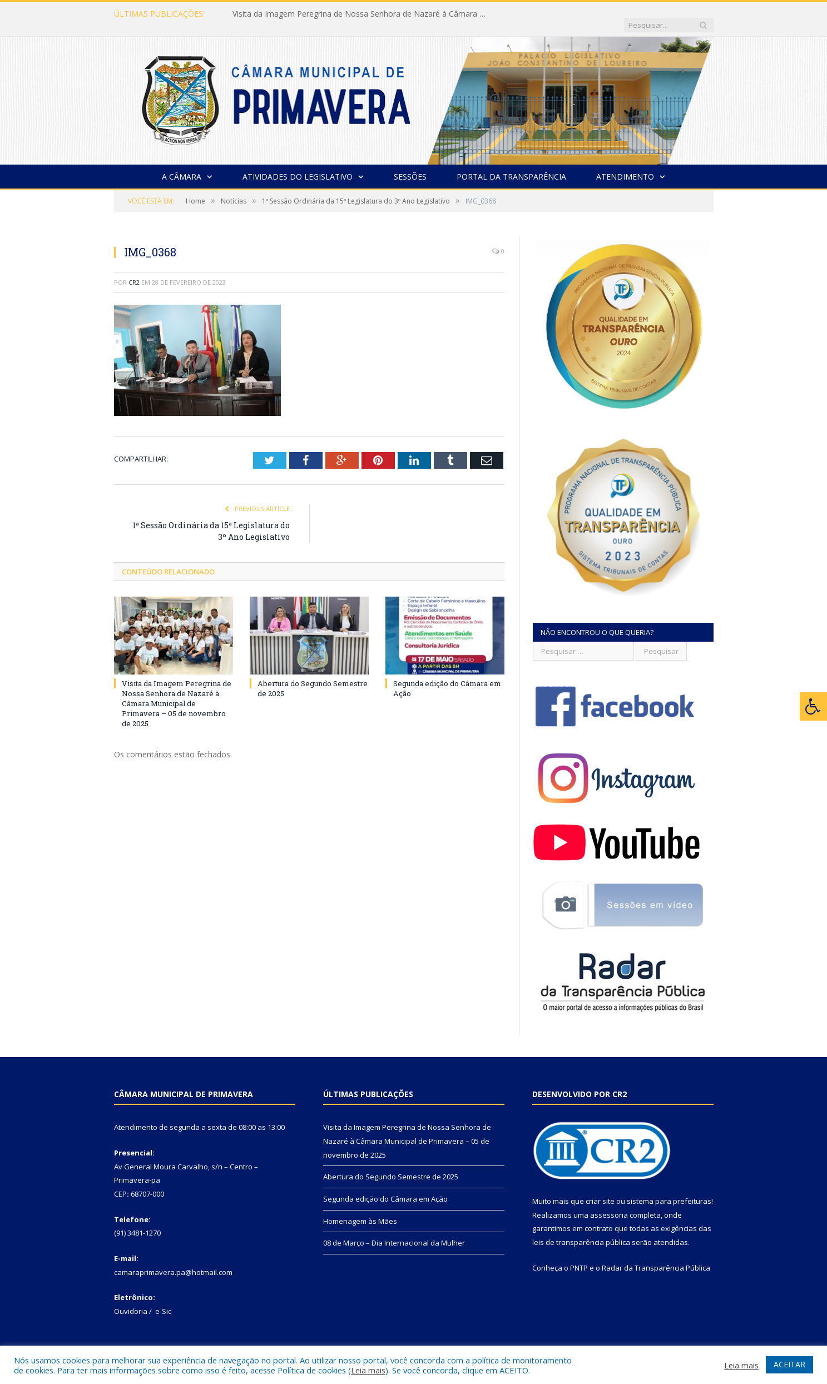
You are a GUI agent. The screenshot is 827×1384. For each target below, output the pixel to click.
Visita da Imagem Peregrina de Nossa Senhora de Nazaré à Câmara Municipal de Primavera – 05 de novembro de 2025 (360, 14)
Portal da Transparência (511, 165)
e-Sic (163, 1300)
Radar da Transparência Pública (656, 1257)
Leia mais (368, 1370)
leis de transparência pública (581, 1231)
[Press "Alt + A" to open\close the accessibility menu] (813, 706)
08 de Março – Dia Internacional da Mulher (394, 1232)
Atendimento (625, 165)
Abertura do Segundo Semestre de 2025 (390, 1165)
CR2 (134, 271)
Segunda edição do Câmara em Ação (385, 1188)
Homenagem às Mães (360, 1210)
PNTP (579, 1257)
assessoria (609, 1204)
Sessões (410, 165)
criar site (600, 1190)
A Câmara (181, 165)
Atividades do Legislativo (297, 165)
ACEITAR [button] (789, 1364)
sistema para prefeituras (669, 1190)
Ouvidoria (130, 1300)
